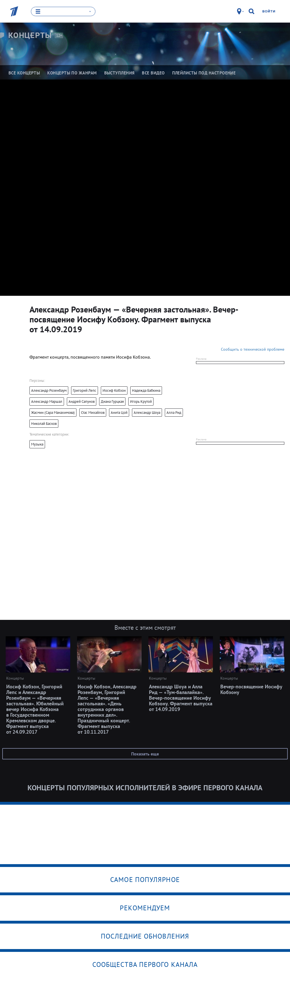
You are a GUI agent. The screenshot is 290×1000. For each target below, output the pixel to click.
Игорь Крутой (141, 401)
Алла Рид (174, 412)
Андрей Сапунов (82, 401)
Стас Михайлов (93, 412)
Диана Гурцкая (112, 401)
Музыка (37, 444)
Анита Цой (119, 412)
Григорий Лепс (84, 390)
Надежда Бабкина (146, 390)
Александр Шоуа (147, 412)
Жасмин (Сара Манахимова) (53, 412)
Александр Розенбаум (49, 390)
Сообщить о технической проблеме (252, 349)
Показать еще (145, 754)
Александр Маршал (46, 401)
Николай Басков (44, 423)
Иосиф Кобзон (114, 390)
